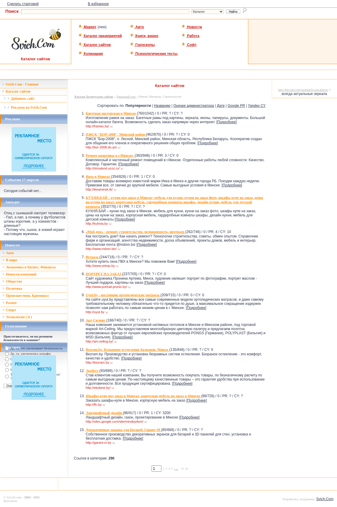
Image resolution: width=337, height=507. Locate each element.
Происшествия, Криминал (25, 296)
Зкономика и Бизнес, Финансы (29, 267)
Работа (190, 36)
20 (186, 468)
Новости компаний (19, 274)
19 (182, 468)
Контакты (10, 501)
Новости (192, 27)
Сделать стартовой (23, 4)
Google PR (236, 106)
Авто (137, 27)
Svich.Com (324, 499)
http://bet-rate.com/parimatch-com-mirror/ (303, 89)
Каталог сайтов (94, 45)
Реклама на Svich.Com (25, 107)
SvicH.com (14, 497)
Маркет (87, 27)
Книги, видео (144, 36)
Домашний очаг (126, 96)
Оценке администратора (193, 106)
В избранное (98, 4)
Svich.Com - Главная (20, 84)
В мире (9, 260)
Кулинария (90, 54)
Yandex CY (257, 106)
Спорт (9, 310)
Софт (189, 45)
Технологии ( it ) (17, 317)
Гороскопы (142, 45)
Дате (221, 106)
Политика (12, 288)
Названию (162, 106)
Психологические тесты (153, 54)
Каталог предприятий (100, 36)
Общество (12, 281)
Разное (9, 303)
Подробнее (226, 122)
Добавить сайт (19, 98)
